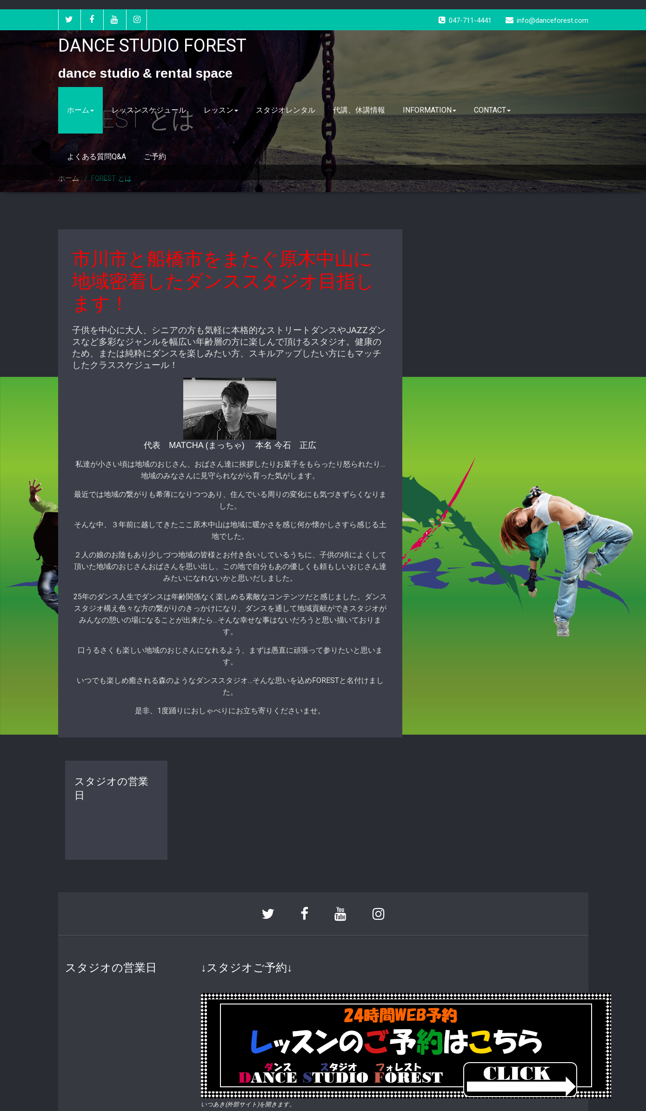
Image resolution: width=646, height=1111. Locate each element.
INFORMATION (429, 110)
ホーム (80, 110)
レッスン (221, 110)
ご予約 (155, 156)
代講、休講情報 (359, 110)
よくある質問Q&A (96, 156)
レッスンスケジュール (149, 110)
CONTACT (492, 110)
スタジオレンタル (285, 110)
